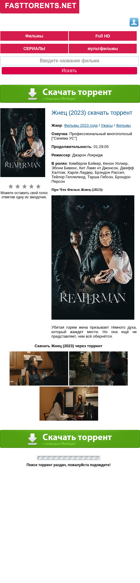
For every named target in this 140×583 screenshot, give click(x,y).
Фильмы (34, 36)
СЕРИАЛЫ (34, 48)
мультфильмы (103, 48)
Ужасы (107, 125)
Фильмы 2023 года (81, 125)
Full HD (102, 36)
